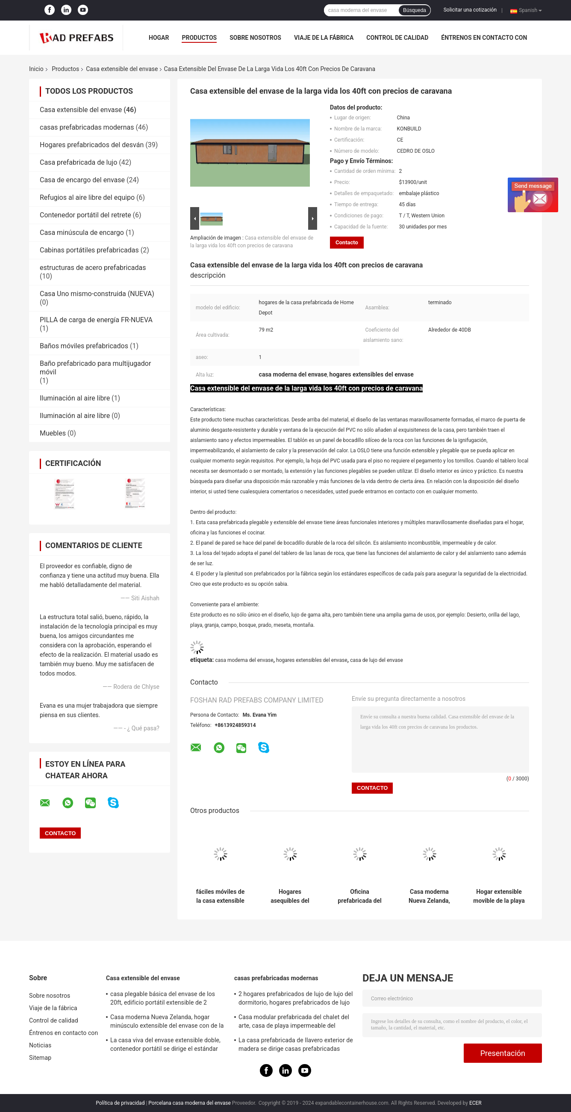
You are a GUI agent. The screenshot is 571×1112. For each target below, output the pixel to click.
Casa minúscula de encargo (82, 232)
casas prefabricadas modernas (87, 127)
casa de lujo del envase (376, 660)
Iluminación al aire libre (75, 398)
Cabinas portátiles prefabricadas (89, 250)
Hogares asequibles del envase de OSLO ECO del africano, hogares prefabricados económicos (290, 896)
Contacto (347, 242)
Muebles (53, 433)
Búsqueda (414, 10)
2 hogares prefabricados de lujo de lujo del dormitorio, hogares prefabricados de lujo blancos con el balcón (295, 999)
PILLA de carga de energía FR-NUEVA (96, 320)
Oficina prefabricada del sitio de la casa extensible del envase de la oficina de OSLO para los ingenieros (360, 896)
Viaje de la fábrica (323, 37)
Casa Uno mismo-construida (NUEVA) (97, 294)
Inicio (36, 68)
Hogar (159, 37)
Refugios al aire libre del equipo (87, 197)
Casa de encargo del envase (82, 180)
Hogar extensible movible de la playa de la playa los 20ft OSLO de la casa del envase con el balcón (498, 896)
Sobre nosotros (255, 37)
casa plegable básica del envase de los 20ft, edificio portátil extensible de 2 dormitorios (162, 999)
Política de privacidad (120, 1103)
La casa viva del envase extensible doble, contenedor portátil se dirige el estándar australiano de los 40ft (165, 1046)
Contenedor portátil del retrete (85, 215)
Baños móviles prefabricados (84, 346)
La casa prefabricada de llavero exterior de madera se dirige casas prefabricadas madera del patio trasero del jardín (295, 1046)
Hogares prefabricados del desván (92, 145)
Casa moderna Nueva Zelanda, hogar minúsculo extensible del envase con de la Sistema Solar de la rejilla (429, 896)
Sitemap (40, 1057)
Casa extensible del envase (122, 68)
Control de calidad (397, 37)
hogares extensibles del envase (311, 660)
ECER (475, 1103)
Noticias (40, 1045)
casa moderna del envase (244, 660)
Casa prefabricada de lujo (78, 162)
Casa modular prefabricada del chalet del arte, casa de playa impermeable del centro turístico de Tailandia (293, 1023)
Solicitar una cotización (470, 10)
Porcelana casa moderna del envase (189, 1103)
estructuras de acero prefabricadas (93, 268)
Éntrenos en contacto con (484, 37)
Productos (199, 37)
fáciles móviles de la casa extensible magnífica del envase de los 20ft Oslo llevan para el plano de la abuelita (220, 896)
